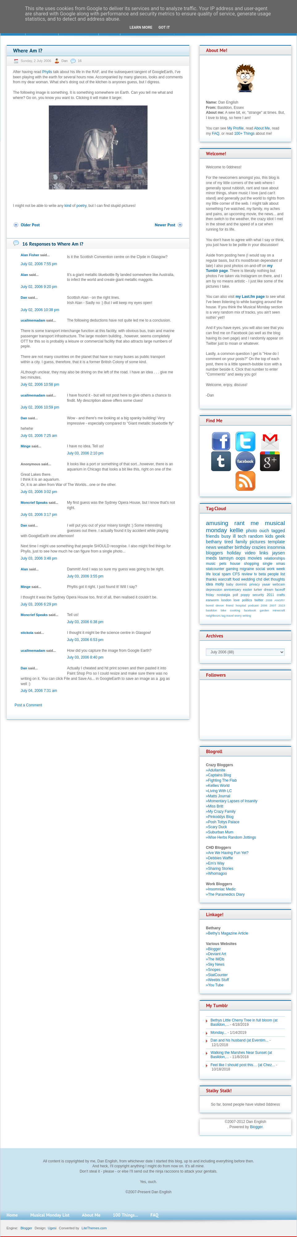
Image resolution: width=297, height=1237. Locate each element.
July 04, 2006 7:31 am (39, 690)
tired (228, 541)
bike (223, 610)
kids (270, 536)
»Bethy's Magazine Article (227, 933)
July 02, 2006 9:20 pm (39, 287)
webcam (279, 584)
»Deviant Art (216, 954)
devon (220, 605)
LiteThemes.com (94, 1228)
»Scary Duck (216, 827)
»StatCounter (217, 975)
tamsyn (226, 558)
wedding (248, 579)
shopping (251, 563)
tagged (278, 530)
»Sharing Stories (219, 868)
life (208, 574)
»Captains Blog (218, 775)
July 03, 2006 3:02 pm (39, 492)
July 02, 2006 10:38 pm (40, 310)
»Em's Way (215, 863)
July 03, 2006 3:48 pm (39, 558)
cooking (235, 610)
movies (255, 558)
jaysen (278, 552)
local (216, 574)
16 (80, 61)
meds (211, 558)
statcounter (215, 569)
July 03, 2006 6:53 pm (85, 640)
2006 (264, 605)
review (247, 574)
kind (68, 205)
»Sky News (215, 964)
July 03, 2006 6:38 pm (85, 622)
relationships (274, 558)
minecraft (279, 610)
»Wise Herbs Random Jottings (231, 837)
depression (214, 589)
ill (234, 536)
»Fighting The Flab (221, 780)
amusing (217, 523)
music (210, 563)
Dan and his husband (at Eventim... (239, 1040)
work (270, 569)
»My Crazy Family (221, 811)
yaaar (266, 584)
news (211, 547)
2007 (273, 605)
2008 (269, 600)
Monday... (219, 1032)
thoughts (278, 579)
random (255, 536)
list (282, 574)
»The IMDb (215, 959)
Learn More (141, 27)
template (276, 541)
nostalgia (223, 595)
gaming (232, 569)
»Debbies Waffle (219, 858)
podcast (253, 605)
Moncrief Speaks (34, 502)
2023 (281, 605)
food (236, 579)
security (258, 595)
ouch (264, 530)
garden (264, 610)
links (263, 552)
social (260, 569)
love (236, 600)
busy (226, 536)
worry (237, 615)
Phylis (47, 72)
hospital (241, 605)
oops (240, 558)
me (255, 523)
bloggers (214, 552)
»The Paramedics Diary (225, 894)
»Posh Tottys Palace (223, 822)
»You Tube (215, 985)
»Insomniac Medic (221, 889)
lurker (258, 589)
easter (247, 589)
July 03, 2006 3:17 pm (39, 514)
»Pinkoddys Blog (219, 817)
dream (269, 589)
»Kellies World (217, 785)
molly (219, 584)
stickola (27, 633)
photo (251, 530)
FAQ (215, 133)
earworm (212, 600)
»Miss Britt (214, 806)
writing (246, 615)
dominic (241, 584)
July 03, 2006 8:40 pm (85, 657)
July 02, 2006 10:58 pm (40, 384)
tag (223, 615)
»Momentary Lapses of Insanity (231, 801)
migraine (247, 569)
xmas (280, 563)
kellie (236, 530)
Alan (24, 275)
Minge (26, 446)
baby (229, 584)
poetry (81, 205)
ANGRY (279, 600)
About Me (262, 128)
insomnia (276, 547)
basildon (211, 610)
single (267, 563)
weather (225, 547)
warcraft (225, 579)
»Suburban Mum (219, 832)
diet (266, 579)
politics (247, 600)
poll (235, 595)
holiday (234, 552)
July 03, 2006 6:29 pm (39, 604)
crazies (259, 547)
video (250, 552)
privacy (254, 584)
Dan (65, 61)
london (226, 600)
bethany (214, 541)
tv (255, 574)
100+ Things (244, 133)
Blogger (256, 1127)
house (235, 563)
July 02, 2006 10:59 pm (40, 407)
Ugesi (52, 1228)
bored (210, 605)
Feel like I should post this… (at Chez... (243, 1065)
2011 (270, 595)
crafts (281, 595)
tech (242, 536)
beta (262, 574)
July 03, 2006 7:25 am (39, 436)
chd (259, 579)
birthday (242, 547)
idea (209, 584)
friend (229, 605)
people (273, 574)
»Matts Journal (218, 796)
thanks (211, 579)
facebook (250, 610)
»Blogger (213, 949)
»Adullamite (215, 770)
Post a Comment (28, 705)
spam (226, 574)
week (280, 569)
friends (212, 536)
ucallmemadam (33, 320)
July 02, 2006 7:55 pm (39, 264)
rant (239, 523)
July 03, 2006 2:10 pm (85, 453)
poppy (245, 595)
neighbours (213, 615)
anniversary (232, 589)
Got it (164, 27)
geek (280, 536)
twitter (258, 600)
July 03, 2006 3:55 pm (85, 576)
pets (222, 563)
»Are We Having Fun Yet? (227, 853)
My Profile (235, 128)
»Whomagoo (216, 873)
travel (229, 615)
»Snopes (213, 970)
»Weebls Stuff (217, 980)
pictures (257, 541)
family (241, 541)
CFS (236, 574)
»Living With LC (219, 791)
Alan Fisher (30, 255)
